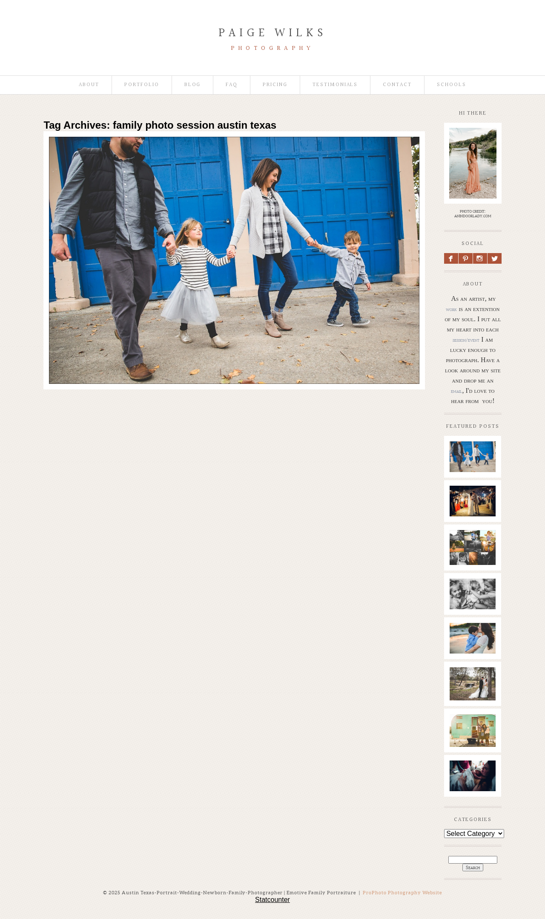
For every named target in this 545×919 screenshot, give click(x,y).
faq (232, 85)
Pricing (275, 85)
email (456, 391)
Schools (451, 85)
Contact (397, 85)
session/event (466, 340)
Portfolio (141, 85)
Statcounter (272, 899)
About (89, 85)
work (451, 309)
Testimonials (335, 85)
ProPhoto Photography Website (402, 892)
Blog (192, 85)
